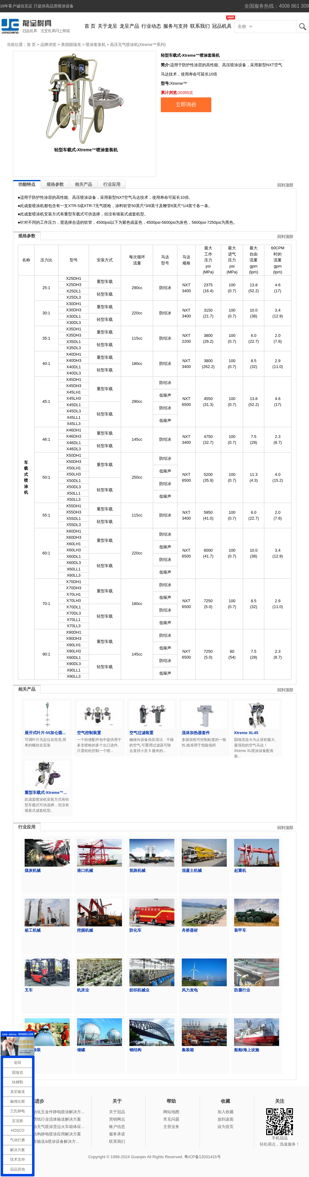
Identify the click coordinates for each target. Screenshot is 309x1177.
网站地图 (171, 1112)
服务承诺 (117, 1134)
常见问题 (171, 1119)
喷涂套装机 (96, 44)
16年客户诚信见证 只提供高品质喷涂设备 (37, 6)
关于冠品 (117, 1112)
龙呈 (302, 26)
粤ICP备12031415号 (202, 1157)
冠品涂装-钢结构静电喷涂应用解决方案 (46, 1134)
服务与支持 (175, 26)
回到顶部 (285, 185)
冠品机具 (222, 26)
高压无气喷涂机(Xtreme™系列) (138, 44)
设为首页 (226, 1126)
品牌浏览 (48, 44)
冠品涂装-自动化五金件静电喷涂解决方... (48, 1112)
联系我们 (200, 26)
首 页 (90, 26)
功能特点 (26, 184)
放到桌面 (226, 1119)
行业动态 (151, 26)
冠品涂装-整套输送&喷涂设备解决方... (45, 1141)
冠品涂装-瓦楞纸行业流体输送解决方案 (46, 1119)
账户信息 (117, 1126)
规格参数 (55, 184)
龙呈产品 (129, 26)
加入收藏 (226, 1112)
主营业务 (171, 1126)
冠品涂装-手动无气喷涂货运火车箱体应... (48, 1126)
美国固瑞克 (71, 44)
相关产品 (83, 184)
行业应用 (111, 184)
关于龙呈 (107, 26)
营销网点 (117, 1119)
